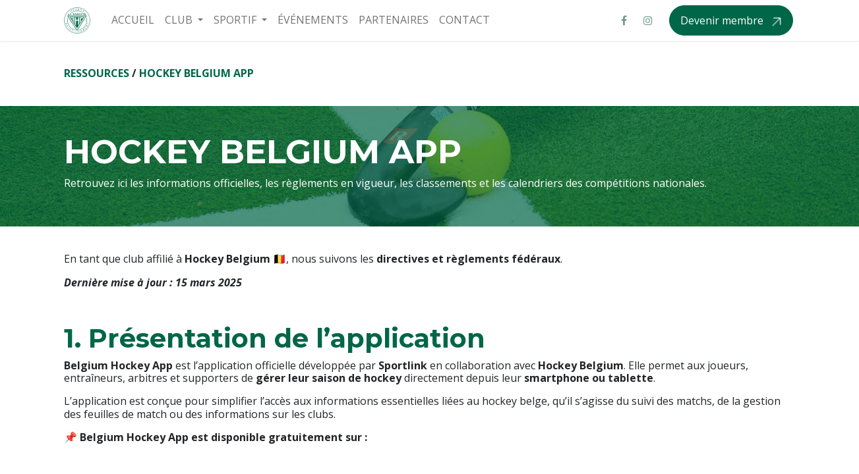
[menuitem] (133, 20)
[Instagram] (648, 20)
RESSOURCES (96, 73)
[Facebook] (624, 20)
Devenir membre (723, 20)
